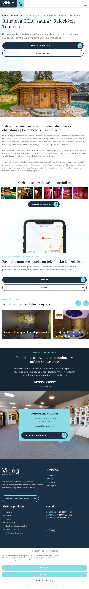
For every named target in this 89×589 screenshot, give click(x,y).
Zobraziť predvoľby (44, 580)
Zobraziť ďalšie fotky (41, 206)
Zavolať (44, 283)
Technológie (54, 525)
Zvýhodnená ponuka (58, 536)
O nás (8, 515)
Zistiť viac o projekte (39, 46)
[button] (85, 551)
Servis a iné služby (57, 532)
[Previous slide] (78, 307)
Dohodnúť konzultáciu (36, 440)
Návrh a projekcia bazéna (60, 529)
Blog (7, 518)
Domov (5, 16)
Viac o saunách (43, 55)
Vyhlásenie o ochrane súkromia (57, 586)
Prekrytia (53, 518)
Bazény (52, 515)
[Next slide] (86, 307)
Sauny (52, 522)
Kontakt (44, 291)
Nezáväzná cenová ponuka (20, 501)
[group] (26, 328)
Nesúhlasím (44, 574)
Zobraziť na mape (43, 430)
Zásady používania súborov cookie (32, 586)
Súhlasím (44, 568)
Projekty (16, 16)
